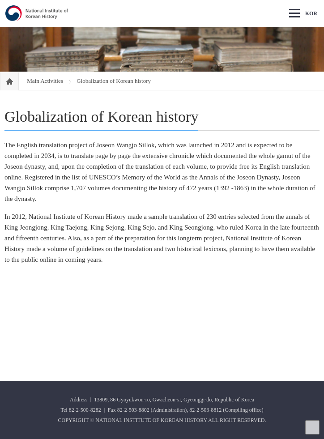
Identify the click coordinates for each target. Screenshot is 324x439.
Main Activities (45, 80)
